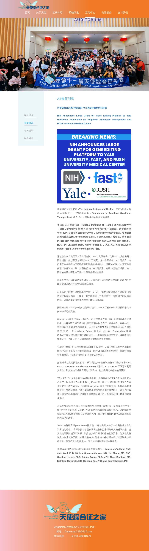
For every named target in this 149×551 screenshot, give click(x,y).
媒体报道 (28, 115)
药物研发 (74, 12)
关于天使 (41, 12)
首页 (27, 12)
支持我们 (123, 12)
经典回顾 (28, 138)
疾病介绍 (57, 12)
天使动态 (28, 123)
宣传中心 (90, 12)
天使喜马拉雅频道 (81, 536)
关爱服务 (107, 12)
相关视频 (28, 130)
